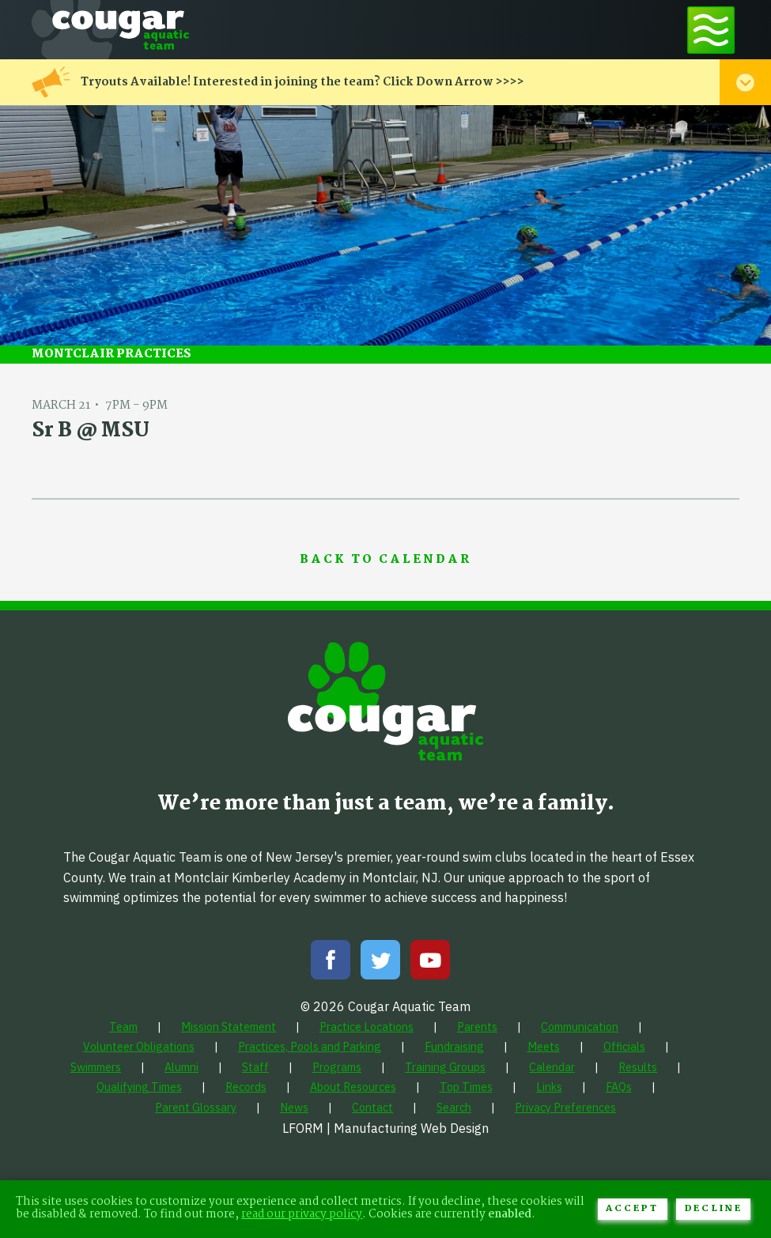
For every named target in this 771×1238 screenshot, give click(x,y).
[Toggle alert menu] (745, 82)
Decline (714, 1209)
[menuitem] (123, 1026)
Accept (632, 1209)
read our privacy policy (301, 1215)
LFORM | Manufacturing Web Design (385, 1128)
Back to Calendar (385, 560)
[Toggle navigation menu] (710, 29)
